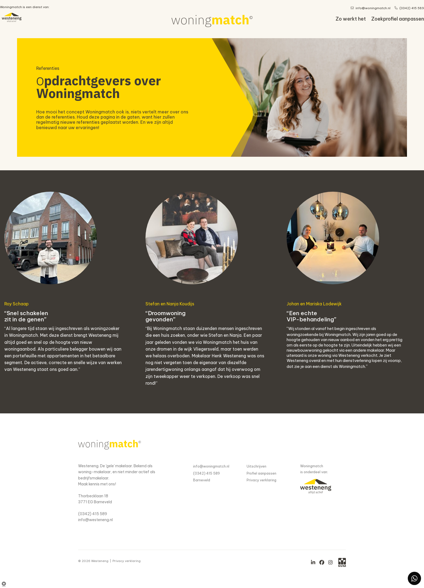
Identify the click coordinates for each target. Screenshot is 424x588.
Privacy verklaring (261, 480)
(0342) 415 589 (92, 513)
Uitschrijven (256, 466)
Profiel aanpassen (261, 473)
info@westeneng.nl (95, 519)
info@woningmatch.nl (211, 466)
